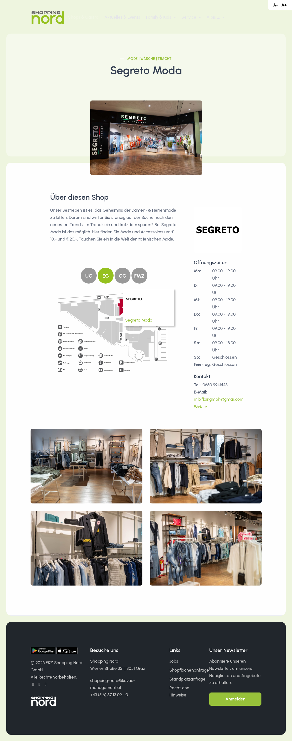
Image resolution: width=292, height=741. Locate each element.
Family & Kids (159, 17)
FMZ (139, 276)
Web (198, 406)
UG (88, 276)
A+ (284, 4)
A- (275, 4)
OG (122, 276)
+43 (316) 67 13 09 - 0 (109, 694)
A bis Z (214, 17)
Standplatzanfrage (187, 679)
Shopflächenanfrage (189, 670)
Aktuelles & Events (122, 17)
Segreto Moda (138, 320)
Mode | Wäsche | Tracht (149, 59)
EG (105, 276)
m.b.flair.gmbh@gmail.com (219, 399)
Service (189, 17)
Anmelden (235, 698)
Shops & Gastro (83, 17)
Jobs (173, 661)
